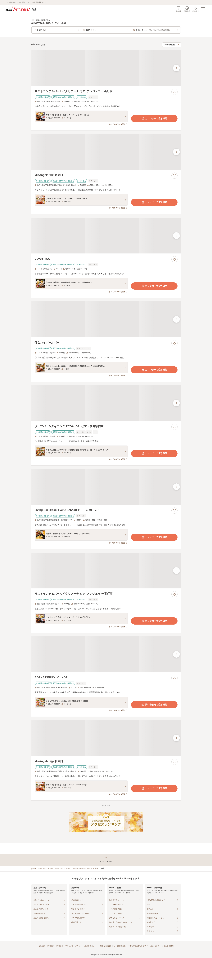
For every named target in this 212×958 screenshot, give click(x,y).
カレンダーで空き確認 (154, 118)
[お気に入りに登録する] (174, 92)
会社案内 (41, 946)
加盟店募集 (121, 946)
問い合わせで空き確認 (154, 704)
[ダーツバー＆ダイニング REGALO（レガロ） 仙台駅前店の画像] (106, 403)
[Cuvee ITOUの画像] (106, 235)
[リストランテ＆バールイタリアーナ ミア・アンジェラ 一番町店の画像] (106, 68)
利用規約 (50, 946)
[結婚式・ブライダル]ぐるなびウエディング (47, 868)
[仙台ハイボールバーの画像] (106, 319)
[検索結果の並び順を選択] (171, 44)
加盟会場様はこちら (107, 946)
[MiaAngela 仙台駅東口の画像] (106, 152)
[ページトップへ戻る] (106, 860)
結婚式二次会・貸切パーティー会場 (79, 868)
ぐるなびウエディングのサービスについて (144, 946)
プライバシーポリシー (73, 946)
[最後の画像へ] (176, 68)
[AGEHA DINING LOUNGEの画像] (106, 654)
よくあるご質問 (168, 946)
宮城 (96, 868)
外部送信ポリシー (91, 946)
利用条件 (59, 946)
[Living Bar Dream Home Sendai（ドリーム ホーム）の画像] (106, 487)
